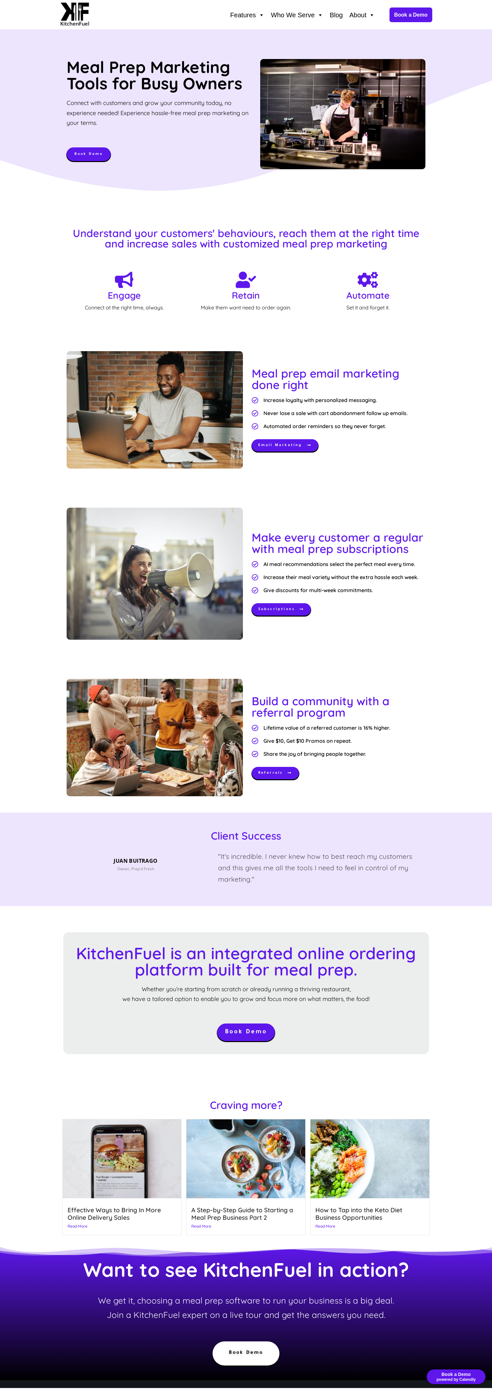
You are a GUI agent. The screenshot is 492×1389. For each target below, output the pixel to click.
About (362, 15)
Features (247, 15)
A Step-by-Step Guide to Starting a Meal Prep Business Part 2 (242, 1214)
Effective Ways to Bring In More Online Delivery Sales (114, 1214)
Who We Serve (297, 15)
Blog (336, 15)
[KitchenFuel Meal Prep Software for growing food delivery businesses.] (74, 15)
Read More (77, 1226)
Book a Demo (410, 15)
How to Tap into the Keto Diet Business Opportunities (358, 1214)
